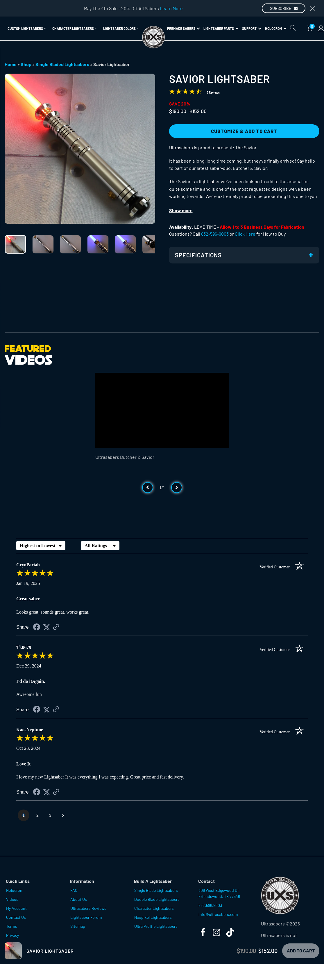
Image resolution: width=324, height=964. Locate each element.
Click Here (245, 234)
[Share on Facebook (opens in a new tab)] (36, 627)
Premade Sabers (183, 28)
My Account (16, 908)
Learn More (171, 8)
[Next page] (63, 815)
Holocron (276, 28)
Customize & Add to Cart (244, 131)
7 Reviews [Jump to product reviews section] (213, 92)
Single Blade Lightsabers (156, 890)
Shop (26, 64)
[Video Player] (162, 410)
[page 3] (50, 815)
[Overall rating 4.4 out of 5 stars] (185, 92)
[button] (27, 28)
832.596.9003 (210, 905)
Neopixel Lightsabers (153, 917)
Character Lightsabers (154, 908)
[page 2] (37, 815)
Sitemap (77, 926)
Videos (12, 899)
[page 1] (23, 815)
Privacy (12, 935)
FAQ (73, 890)
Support (251, 28)
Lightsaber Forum (86, 917)
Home (11, 64)
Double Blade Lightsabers (157, 899)
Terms (11, 926)
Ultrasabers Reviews (88, 908)
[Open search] (293, 28)
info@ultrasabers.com (218, 914)
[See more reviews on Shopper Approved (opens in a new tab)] (56, 627)
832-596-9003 (215, 234)
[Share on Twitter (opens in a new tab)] (46, 627)
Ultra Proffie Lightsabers (156, 926)
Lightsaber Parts (221, 28)
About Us (78, 899)
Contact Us (16, 917)
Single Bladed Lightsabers (62, 64)
